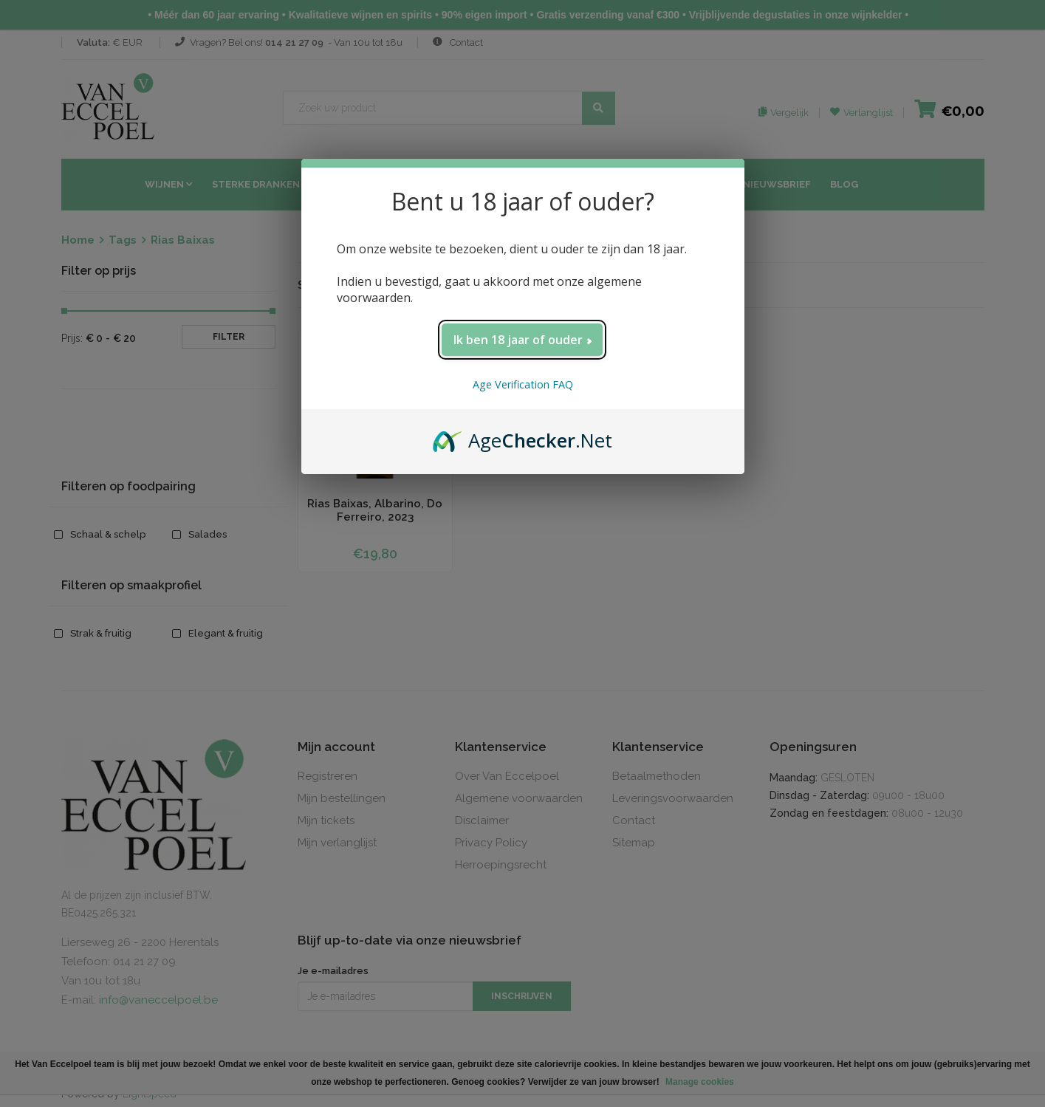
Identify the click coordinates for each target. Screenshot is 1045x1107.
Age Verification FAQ (523, 384)
